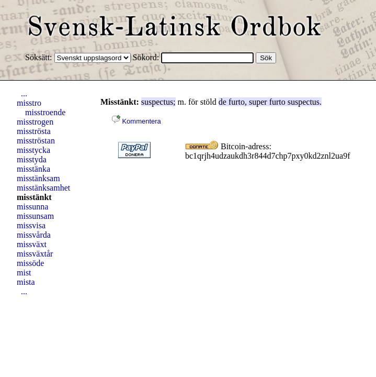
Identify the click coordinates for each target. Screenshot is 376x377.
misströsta (34, 131)
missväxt (32, 244)
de (222, 101)
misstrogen (35, 121)
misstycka (33, 150)
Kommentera (136, 121)
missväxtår (35, 253)
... (24, 93)
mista (26, 282)
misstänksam (38, 178)
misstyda (32, 159)
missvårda (34, 234)
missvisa (31, 225)
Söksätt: (39, 57)
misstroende (45, 112)
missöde (30, 263)
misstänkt (34, 197)
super (258, 101)
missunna (32, 206)
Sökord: (147, 57)
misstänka (33, 168)
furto (237, 101)
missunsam (35, 216)
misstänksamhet (43, 187)
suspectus (157, 101)
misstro (29, 102)
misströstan (36, 140)
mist (24, 272)
